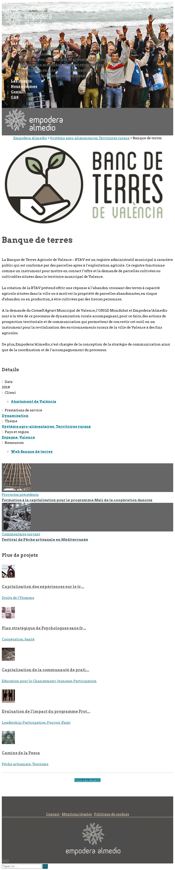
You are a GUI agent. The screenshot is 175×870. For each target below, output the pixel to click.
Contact (18, 92)
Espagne (10, 437)
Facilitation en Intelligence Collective (56, 70)
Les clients (21, 81)
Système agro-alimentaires (28, 427)
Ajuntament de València (33, 401)
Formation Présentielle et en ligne (52, 76)
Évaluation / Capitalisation (45, 48)
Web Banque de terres (32, 452)
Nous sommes (24, 86)
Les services (23, 43)
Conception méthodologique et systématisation (65, 65)
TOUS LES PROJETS (87, 780)
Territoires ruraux (73, 427)
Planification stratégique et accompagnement (63, 59)
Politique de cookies (111, 814)
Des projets (21, 38)
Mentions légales (77, 814)
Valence (27, 437)
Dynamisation (33, 54)
